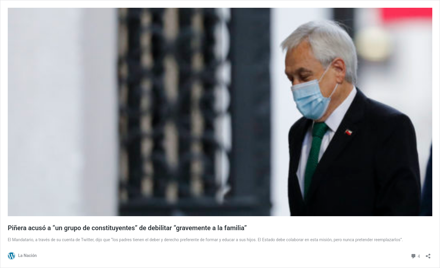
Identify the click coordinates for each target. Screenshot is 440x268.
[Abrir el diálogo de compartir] (428, 254)
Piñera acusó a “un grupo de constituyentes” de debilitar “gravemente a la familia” (127, 228)
